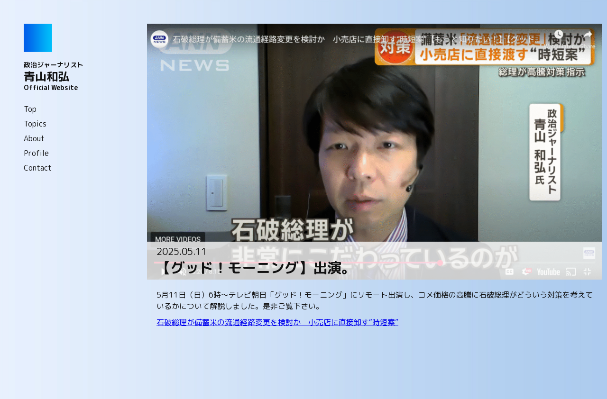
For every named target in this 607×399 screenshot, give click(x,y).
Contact (38, 168)
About (34, 138)
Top (30, 109)
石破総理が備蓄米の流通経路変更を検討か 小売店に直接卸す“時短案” (277, 322)
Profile (36, 153)
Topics (35, 123)
